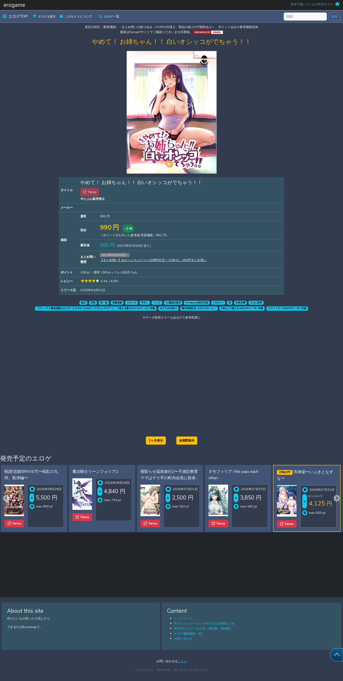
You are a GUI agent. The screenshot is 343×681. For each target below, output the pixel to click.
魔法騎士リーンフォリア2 (95, 471)
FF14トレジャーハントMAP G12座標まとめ (204, 623)
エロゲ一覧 (109, 16)
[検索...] (305, 16)
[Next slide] (337, 498)
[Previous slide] (6, 498)
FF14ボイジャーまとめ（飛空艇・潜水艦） (203, 628)
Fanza (14, 523)
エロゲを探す (44, 16)
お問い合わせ (183, 638)
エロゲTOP (15, 16)
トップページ (183, 618)
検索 (334, 16)
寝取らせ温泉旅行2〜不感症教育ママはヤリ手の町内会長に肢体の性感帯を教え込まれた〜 (170, 478)
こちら (182, 661)
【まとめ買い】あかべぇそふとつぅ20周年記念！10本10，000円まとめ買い (153, 260)
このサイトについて (76, 16)
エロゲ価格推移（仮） (189, 633)
